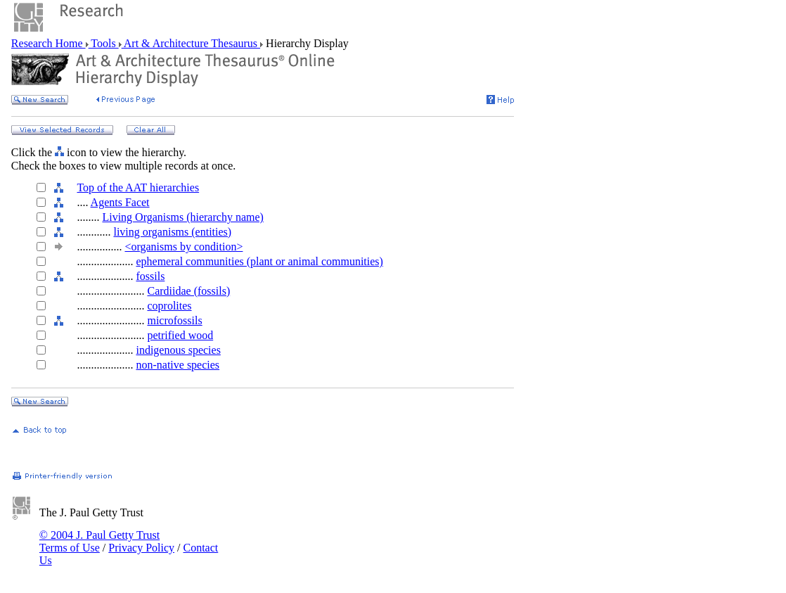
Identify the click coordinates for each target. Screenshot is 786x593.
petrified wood (180, 335)
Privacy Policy (141, 548)
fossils (150, 276)
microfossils (174, 320)
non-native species (177, 365)
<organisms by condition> (183, 247)
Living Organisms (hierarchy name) (182, 217)
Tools (104, 43)
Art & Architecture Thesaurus (191, 43)
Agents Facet (120, 202)
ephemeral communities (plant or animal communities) (259, 261)
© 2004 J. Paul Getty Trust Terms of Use (99, 541)
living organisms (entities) (172, 232)
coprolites (169, 306)
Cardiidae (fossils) (188, 291)
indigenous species (178, 350)
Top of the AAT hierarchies (138, 187)
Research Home (48, 43)
